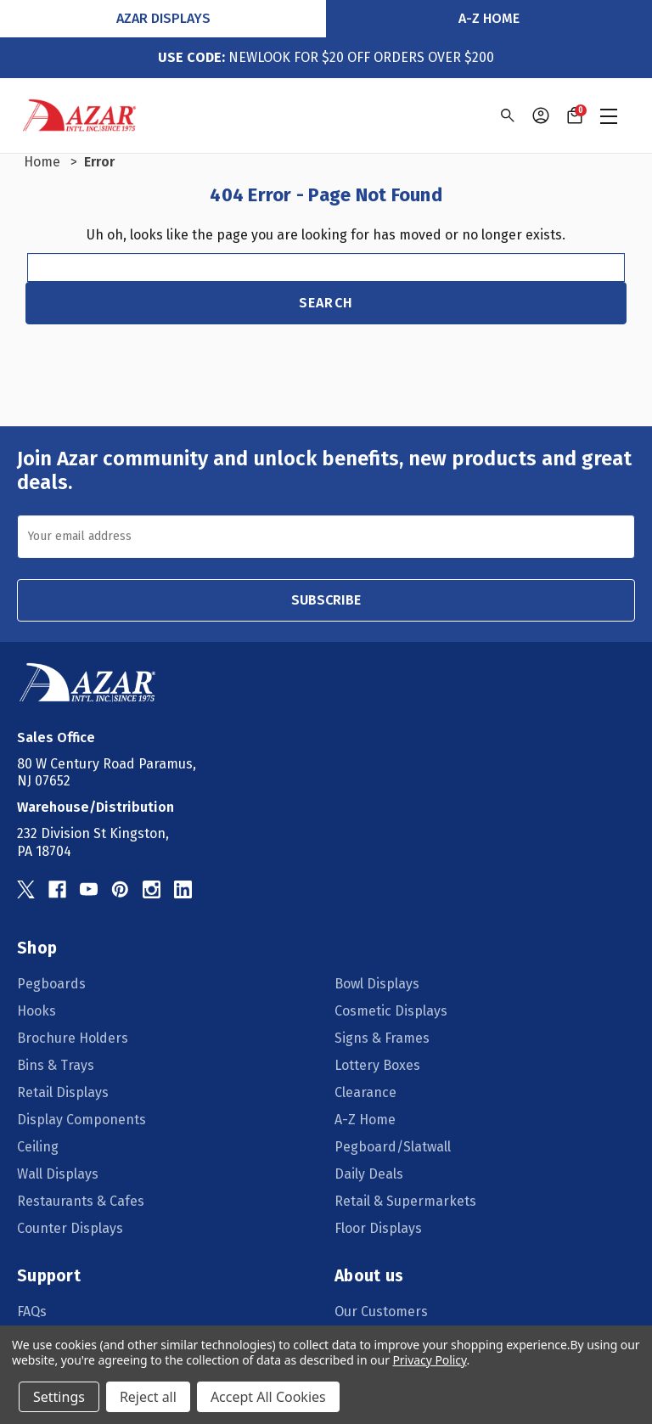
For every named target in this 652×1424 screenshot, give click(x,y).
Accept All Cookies (268, 1396)
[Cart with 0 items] (575, 115)
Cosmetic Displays (390, 1011)
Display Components (81, 1120)
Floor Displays (378, 1228)
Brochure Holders (72, 1038)
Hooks (36, 1011)
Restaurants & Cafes (80, 1201)
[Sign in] (541, 115)
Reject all (148, 1396)
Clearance (365, 1092)
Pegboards (51, 984)
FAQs (32, 1311)
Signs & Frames (382, 1038)
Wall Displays (57, 1174)
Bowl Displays (376, 984)
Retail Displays (63, 1092)
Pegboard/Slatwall (392, 1147)
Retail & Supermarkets (405, 1201)
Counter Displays (70, 1228)
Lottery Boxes (377, 1065)
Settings (59, 1396)
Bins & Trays (55, 1065)
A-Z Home (489, 18)
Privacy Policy (429, 1360)
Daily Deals (368, 1174)
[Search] (506, 115)
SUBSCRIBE (326, 600)
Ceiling (38, 1147)
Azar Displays (163, 18)
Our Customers (381, 1311)
